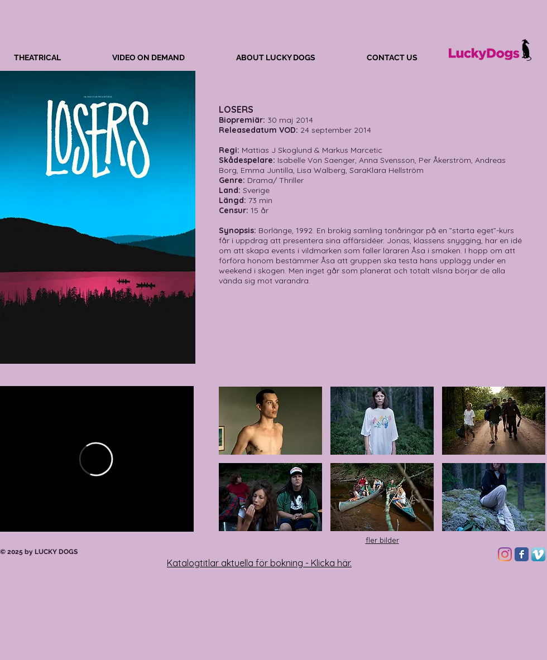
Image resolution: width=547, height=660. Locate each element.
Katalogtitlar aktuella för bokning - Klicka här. (259, 563)
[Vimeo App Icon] (538, 554)
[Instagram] (505, 554)
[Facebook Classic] (522, 554)
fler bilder (382, 540)
